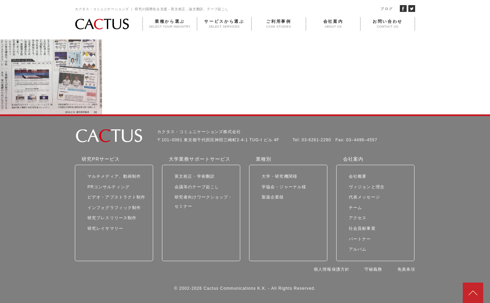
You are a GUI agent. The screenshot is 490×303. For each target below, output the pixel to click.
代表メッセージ (364, 197)
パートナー (360, 239)
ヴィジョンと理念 (367, 187)
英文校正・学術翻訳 (195, 176)
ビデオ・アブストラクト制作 (116, 197)
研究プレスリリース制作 (111, 218)
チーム (355, 207)
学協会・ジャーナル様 (284, 187)
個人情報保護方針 (331, 269)
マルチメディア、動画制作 (114, 176)
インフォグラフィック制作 (114, 207)
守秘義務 (373, 269)
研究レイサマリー (105, 228)
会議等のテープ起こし (197, 187)
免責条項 (406, 269)
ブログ (386, 9)
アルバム (357, 249)
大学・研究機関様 (279, 176)
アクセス (357, 218)
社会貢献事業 (362, 228)
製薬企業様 (273, 197)
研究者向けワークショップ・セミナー (204, 202)
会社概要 (357, 176)
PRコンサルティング (108, 187)
